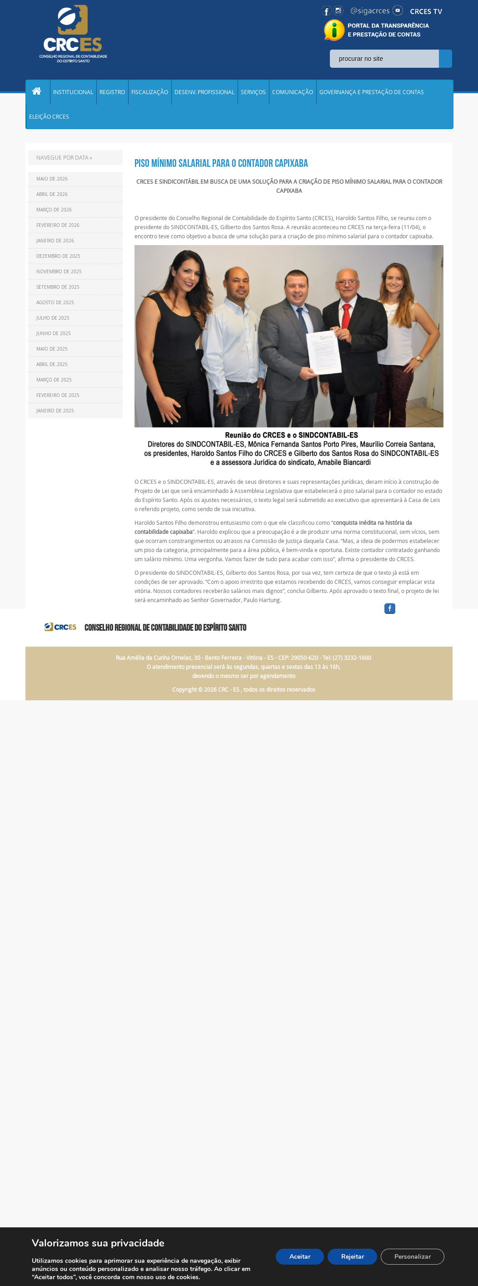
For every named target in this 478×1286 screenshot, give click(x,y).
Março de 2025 (54, 382)
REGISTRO (112, 92)
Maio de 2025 (52, 351)
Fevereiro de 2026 (58, 228)
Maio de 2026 (52, 181)
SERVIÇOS (253, 92)
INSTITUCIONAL (73, 92)
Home (38, 92)
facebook (411, 616)
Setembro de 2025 (58, 289)
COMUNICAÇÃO (292, 92)
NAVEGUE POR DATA (62, 159)
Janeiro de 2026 (55, 243)
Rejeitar (352, 1256)
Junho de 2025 (53, 336)
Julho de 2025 (53, 320)
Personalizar (412, 1256)
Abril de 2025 (52, 367)
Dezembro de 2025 (58, 258)
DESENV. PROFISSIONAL (204, 92)
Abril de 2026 (52, 197)
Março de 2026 (54, 212)
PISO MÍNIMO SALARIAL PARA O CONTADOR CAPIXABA (221, 165)
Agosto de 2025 (55, 305)
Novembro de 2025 (59, 274)
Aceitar (299, 1256)
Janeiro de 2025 (55, 413)
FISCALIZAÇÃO (149, 92)
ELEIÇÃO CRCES (49, 118)
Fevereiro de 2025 (58, 398)
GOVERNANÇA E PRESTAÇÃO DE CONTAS (371, 92)
